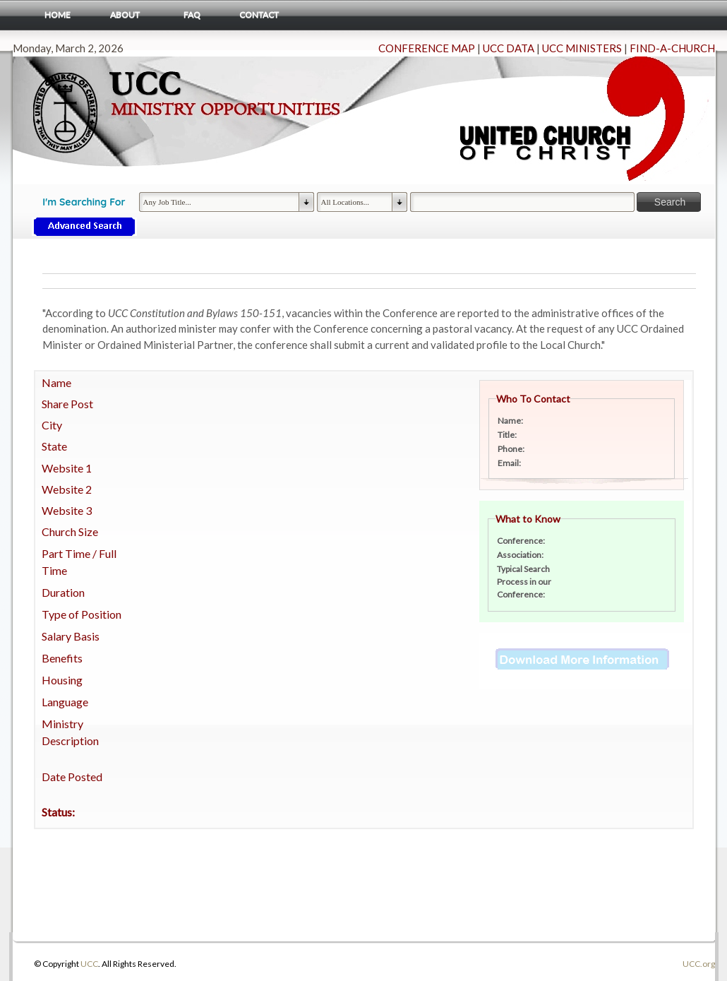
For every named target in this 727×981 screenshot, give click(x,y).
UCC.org (699, 963)
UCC (89, 963)
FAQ (192, 14)
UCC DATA (508, 48)
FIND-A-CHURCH (672, 48)
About (125, 14)
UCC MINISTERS (582, 48)
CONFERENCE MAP (426, 48)
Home (57, 14)
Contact (259, 14)
